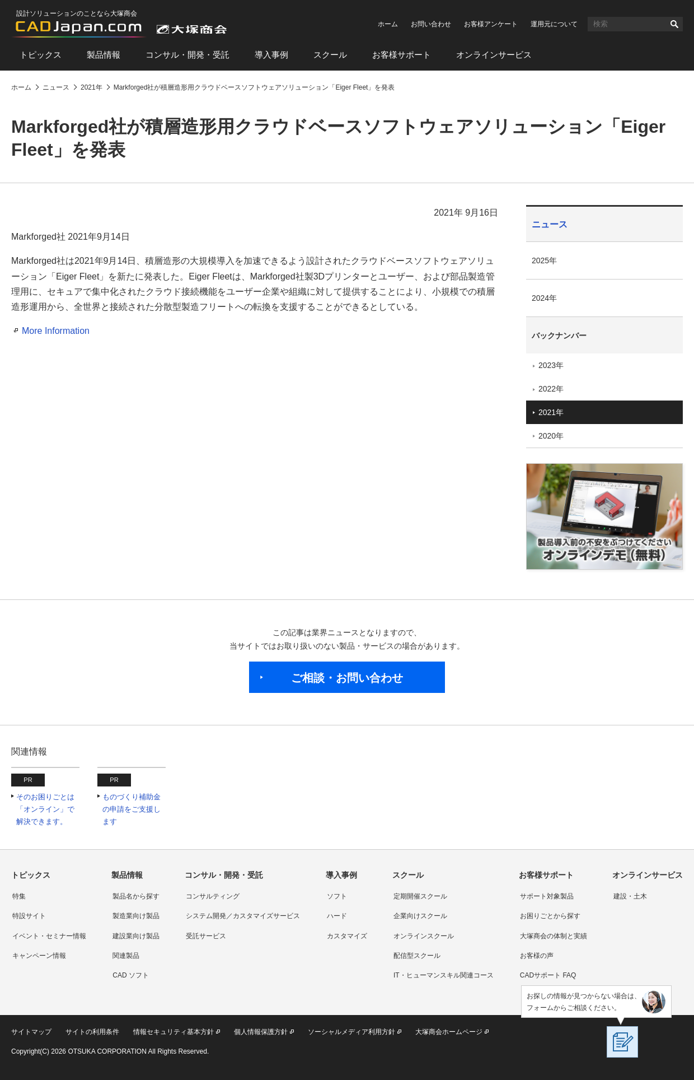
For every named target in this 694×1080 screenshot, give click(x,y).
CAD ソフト (130, 975)
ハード (337, 916)
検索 (674, 24)
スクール (330, 54)
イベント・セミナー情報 (49, 936)
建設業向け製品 (136, 936)
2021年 (551, 412)
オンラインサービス (494, 54)
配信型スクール (416, 956)
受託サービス (206, 936)
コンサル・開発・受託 (187, 54)
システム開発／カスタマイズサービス (243, 916)
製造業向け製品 (136, 916)
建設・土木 (630, 896)
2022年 (551, 388)
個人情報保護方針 (261, 1032)
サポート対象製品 (547, 896)
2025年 (544, 260)
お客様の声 (537, 956)
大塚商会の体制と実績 (553, 936)
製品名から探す (136, 896)
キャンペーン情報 (39, 956)
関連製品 (125, 956)
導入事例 (271, 54)
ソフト (337, 896)
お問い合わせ (431, 24)
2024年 (544, 298)
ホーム (388, 24)
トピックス (41, 54)
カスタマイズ (347, 936)
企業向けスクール (420, 916)
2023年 (551, 365)
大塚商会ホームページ (448, 1032)
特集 (19, 896)
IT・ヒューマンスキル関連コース (443, 975)
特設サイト (29, 916)
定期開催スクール (420, 896)
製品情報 (103, 54)
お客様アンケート (491, 24)
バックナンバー (559, 335)
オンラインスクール (423, 936)
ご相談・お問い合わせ (347, 678)
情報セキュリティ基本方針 (173, 1032)
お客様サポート (401, 54)
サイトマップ (31, 1032)
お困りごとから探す (550, 916)
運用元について (554, 24)
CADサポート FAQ (548, 975)
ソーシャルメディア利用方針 (351, 1032)
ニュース (550, 224)
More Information (56, 331)
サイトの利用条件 (92, 1032)
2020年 (551, 435)
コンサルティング (213, 896)
